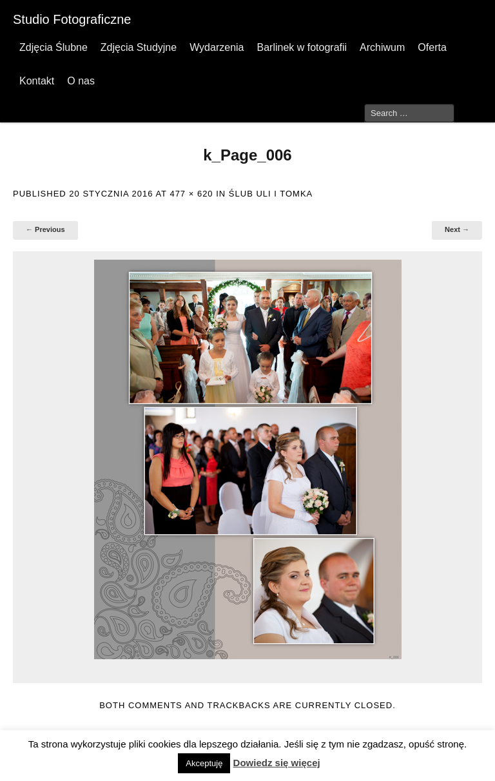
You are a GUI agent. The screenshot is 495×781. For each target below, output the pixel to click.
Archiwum (382, 47)
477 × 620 (191, 193)
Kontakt (36, 80)
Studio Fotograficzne (72, 19)
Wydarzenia (216, 47)
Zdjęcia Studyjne (139, 47)
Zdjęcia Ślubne (53, 47)
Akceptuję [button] (204, 763)
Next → (457, 229)
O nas (81, 80)
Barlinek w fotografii (302, 47)
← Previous (45, 229)
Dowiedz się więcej (276, 762)
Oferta (432, 47)
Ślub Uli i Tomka (271, 193)
